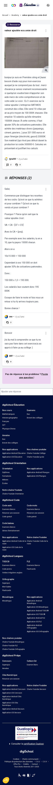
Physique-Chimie (8, 429)
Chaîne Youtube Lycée (35, 457)
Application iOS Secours (11, 713)
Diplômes (6, 472)
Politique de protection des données (19, 762)
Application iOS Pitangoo (36, 476)
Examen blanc (32, 665)
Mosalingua (6, 601)
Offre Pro (16, 764)
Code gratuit (7, 517)
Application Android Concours (13, 689)
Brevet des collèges (35, 418)
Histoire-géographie (10, 418)
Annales (5, 668)
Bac (28, 414)
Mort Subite (6, 587)
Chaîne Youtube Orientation (13, 494)
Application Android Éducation (14, 453)
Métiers (5, 480)
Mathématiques (8, 414)
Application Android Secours (13, 709)
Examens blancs (8, 509)
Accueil (5, 15)
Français (5, 421)
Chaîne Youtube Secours (36, 689)
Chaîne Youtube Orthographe (13, 649)
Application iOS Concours (12, 693)
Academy (15, 15)
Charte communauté (30, 759)
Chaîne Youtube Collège (36, 453)
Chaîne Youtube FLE (10, 646)
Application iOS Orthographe (38, 632)
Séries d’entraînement (11, 531)
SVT (3, 425)
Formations (6, 476)
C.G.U (38, 762)
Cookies (16, 759)
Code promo (7, 569)
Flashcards (31, 569)
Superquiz (6, 583)
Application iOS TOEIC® (36, 614)
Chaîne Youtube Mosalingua (13, 642)
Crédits (26, 764)
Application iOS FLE (34, 622)
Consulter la (26, 744)
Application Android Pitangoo (38, 472)
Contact (35, 764)
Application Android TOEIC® (38, 611)
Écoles (5, 483)
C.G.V (45, 762)
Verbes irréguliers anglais (12, 573)
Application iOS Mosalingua (37, 607)
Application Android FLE (36, 618)
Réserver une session (11, 513)
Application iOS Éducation (12, 457)
